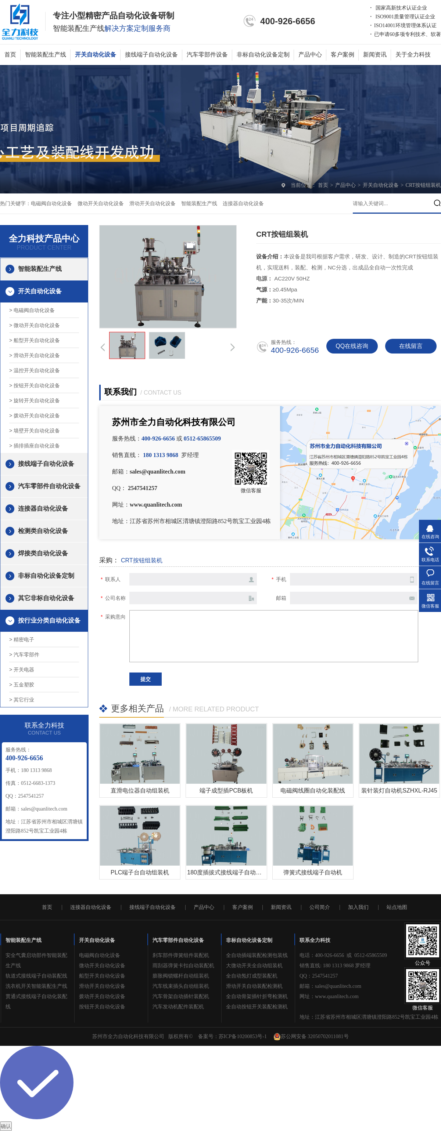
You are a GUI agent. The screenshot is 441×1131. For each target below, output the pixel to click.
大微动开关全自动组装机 (254, 965)
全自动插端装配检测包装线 (257, 955)
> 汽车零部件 (24, 654)
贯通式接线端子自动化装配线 (36, 1001)
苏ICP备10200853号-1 (243, 1036)
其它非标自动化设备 (46, 598)
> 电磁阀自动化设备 (32, 310)
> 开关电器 (21, 670)
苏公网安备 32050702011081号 (311, 1036)
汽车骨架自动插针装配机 (181, 996)
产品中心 (310, 54)
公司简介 (319, 907)
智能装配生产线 (45, 54)
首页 (10, 54)
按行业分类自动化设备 (49, 620)
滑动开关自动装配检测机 (254, 986)
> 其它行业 (21, 700)
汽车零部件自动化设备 (49, 486)
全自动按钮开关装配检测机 (257, 1006)
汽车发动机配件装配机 (178, 1006)
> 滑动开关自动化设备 (34, 355)
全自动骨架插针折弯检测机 (257, 996)
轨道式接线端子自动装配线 (36, 976)
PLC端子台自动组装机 (140, 872)
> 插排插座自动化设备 (34, 446)
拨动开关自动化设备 (102, 996)
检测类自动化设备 (43, 531)
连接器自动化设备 (243, 203)
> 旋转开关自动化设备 (34, 400)
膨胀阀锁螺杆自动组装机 (181, 976)
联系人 (113, 579)
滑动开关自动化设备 (152, 203)
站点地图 (397, 907)
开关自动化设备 (95, 54)
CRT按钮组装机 (423, 185)
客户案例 (342, 54)
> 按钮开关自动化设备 (34, 385)
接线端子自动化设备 (151, 54)
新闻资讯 (375, 54)
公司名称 (115, 598)
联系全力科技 (315, 940)
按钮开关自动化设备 (102, 1006)
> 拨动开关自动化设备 (34, 415)
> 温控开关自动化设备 (34, 370)
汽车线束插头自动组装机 (181, 986)
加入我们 (358, 907)
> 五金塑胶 (21, 685)
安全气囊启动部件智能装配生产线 (36, 960)
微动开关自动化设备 (101, 203)
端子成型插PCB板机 (226, 790)
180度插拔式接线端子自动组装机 (230, 872)
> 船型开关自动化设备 (34, 340)
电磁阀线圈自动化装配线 (312, 790)
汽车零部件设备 (207, 54)
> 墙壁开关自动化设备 (34, 431)
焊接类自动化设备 (43, 553)
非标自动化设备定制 (263, 54)
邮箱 (281, 598)
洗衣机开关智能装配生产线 (36, 986)
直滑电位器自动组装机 (140, 790)
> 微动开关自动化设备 (34, 325)
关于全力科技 (413, 54)
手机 (281, 579)
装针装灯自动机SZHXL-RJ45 (399, 790)
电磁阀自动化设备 (51, 203)
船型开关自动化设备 (102, 976)
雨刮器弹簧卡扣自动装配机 (183, 965)
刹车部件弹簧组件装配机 (181, 955)
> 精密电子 (21, 639)
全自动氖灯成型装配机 (251, 976)
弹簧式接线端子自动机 (312, 872)
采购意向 (115, 617)
